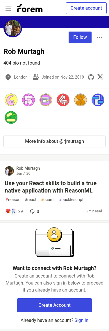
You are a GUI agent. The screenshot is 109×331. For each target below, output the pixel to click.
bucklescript (71, 200)
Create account (86, 8)
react (30, 200)
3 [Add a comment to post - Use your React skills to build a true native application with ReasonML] (34, 211)
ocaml (47, 200)
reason (13, 200)
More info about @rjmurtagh (54, 141)
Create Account (54, 305)
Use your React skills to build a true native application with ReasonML (51, 187)
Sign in (81, 320)
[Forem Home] (30, 8)
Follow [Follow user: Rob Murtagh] (80, 37)
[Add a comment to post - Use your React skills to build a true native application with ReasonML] (14, 211)
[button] (11, 99)
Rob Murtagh (28, 168)
